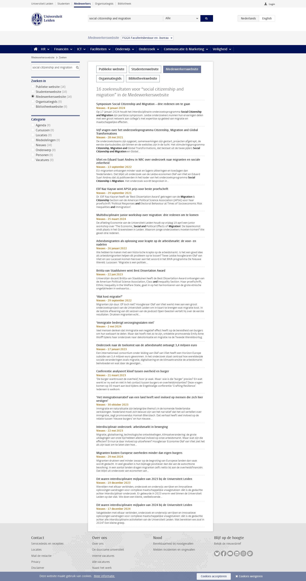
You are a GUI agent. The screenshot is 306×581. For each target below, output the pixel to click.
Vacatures (55, 160)
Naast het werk (102, 568)
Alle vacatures (101, 562)
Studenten (63, 3)
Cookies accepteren (214, 576)
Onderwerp (55, 150)
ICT (79, 49)
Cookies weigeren (251, 576)
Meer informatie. (104, 576)
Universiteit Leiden (42, 3)
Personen (55, 155)
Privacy (35, 562)
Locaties (55, 135)
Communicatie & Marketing (184, 49)
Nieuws (55, 145)
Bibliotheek (124, 3)
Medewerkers (82, 3)
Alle (168, 18)
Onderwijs (122, 49)
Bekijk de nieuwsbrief (227, 544)
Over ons (98, 544)
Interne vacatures (103, 556)
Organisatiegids (104, 3)
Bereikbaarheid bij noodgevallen (173, 544)
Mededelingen (55, 140)
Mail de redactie (41, 556)
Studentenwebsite (55, 91)
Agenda (55, 125)
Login (272, 4)
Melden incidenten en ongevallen (174, 550)
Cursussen (55, 130)
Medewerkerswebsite (42, 57)
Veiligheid (220, 49)
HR (43, 49)
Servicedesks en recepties (47, 544)
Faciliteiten (98, 49)
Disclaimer (37, 568)
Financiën (61, 49)
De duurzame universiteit (108, 550)
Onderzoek (147, 49)
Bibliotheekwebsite (55, 106)
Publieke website (55, 87)
